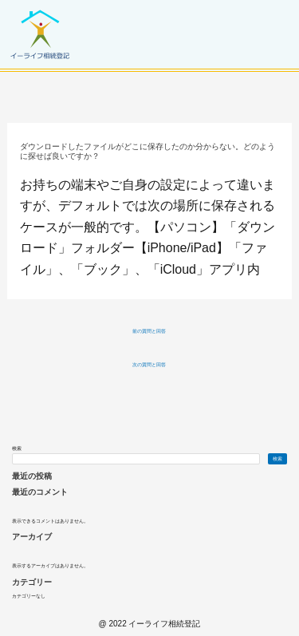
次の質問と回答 (149, 364)
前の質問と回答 (149, 331)
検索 (17, 448)
